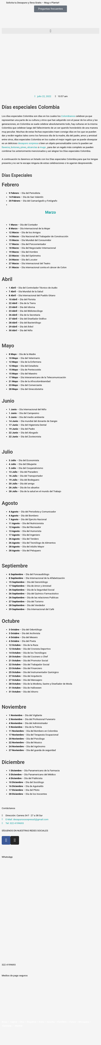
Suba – (43, 1021)
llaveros (6, 147)
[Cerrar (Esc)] (35, 1036)
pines (23, 147)
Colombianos (68, 116)
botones (15, 147)
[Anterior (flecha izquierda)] (5, 1041)
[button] (50, 31)
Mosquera (84, 1021)
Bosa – (6, 1021)
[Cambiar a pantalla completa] (15, 1036)
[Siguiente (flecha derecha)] (15, 1041)
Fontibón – (63, 1021)
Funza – (73, 1021)
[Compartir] (25, 1036)
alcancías (32, 147)
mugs (43, 147)
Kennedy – (8, 1025)
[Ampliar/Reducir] (5, 1036)
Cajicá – (15, 1021)
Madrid (18, 1025)
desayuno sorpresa (28, 143)
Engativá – (33, 1021)
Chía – (23, 1021)
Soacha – (52, 1021)
